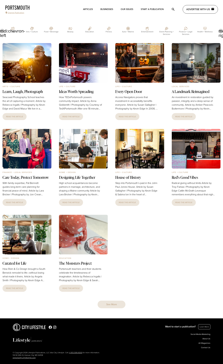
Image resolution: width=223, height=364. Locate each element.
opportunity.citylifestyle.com (24, 358)
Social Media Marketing (200, 334)
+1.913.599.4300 (75, 352)
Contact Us (205, 347)
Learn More (204, 327)
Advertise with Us (200, 9)
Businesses (106, 9)
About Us (206, 339)
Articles (88, 9)
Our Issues (127, 9)
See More (111, 304)
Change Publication (14, 12)
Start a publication (152, 9)
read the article (14, 116)
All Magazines (204, 343)
